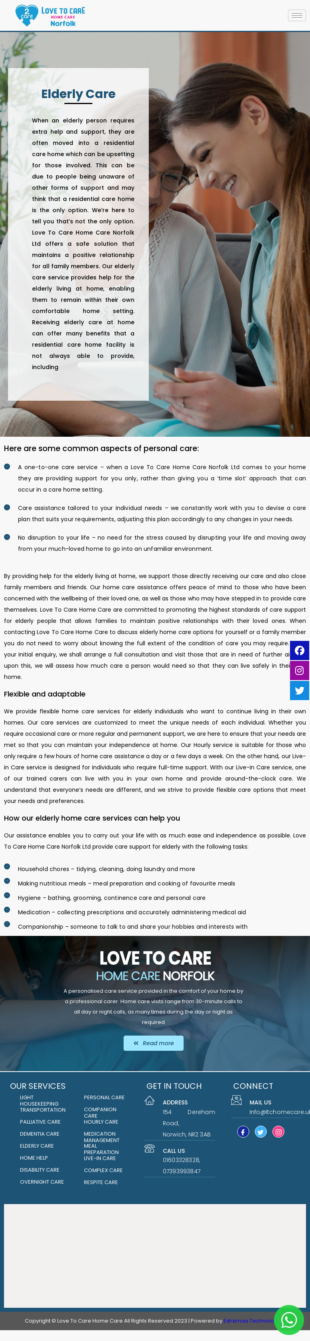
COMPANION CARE (100, 1113)
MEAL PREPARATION (101, 1149)
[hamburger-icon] (297, 15)
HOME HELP (34, 1158)
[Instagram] (278, 1132)
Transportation (43, 1110)
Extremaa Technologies (254, 1321)
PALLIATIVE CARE (40, 1122)
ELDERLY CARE (37, 1146)
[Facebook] (243, 1132)
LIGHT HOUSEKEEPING (39, 1101)
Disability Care (40, 1170)
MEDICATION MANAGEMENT (102, 1137)
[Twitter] (261, 1132)
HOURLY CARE (101, 1122)
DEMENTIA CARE (40, 1134)
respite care (101, 1182)
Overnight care (42, 1182)
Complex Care (103, 1170)
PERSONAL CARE (104, 1097)
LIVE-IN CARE (100, 1158)
